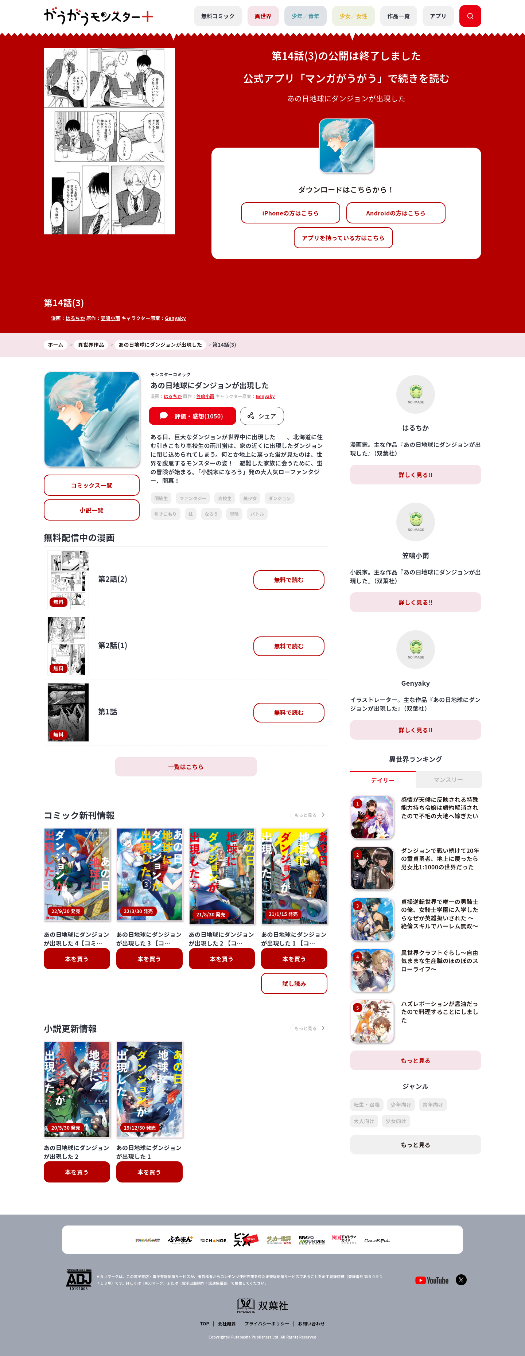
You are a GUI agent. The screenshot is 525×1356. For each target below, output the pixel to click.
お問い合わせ (311, 1310)
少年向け (401, 1104)
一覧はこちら (186, 766)
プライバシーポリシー (267, 1310)
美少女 (250, 498)
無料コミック (218, 16)
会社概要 (227, 1310)
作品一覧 (399, 16)
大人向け (364, 1121)
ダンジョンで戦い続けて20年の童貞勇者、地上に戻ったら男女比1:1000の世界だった (440, 858)
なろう (211, 514)
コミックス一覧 (91, 485)
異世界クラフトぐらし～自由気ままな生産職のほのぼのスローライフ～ (439, 960)
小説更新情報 (70, 1021)
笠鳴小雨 (110, 318)
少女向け (395, 1121)
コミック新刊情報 (79, 815)
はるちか (75, 318)
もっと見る (416, 1060)
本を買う (77, 952)
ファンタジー (192, 498)
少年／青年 (306, 16)
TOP (204, 1310)
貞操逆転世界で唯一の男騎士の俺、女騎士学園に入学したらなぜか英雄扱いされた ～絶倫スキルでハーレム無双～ (439, 913)
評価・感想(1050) (199, 416)
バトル (257, 514)
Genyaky (175, 318)
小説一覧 (92, 510)
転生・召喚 (367, 1104)
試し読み (294, 977)
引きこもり (166, 514)
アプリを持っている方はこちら (343, 237)
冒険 (234, 514)
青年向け (433, 1104)
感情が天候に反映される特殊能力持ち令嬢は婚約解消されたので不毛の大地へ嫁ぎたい (439, 807)
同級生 (161, 498)
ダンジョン (279, 498)
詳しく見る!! (415, 474)
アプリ (438, 16)
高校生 (225, 498)
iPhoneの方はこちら (290, 213)
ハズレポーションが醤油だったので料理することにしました (439, 1011)
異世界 (263, 16)
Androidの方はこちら (396, 213)
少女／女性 (353, 16)
